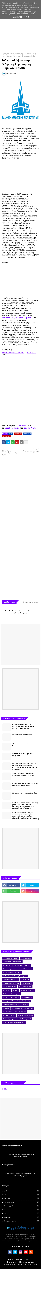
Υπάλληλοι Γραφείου (11, 1019)
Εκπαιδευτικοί (27, 983)
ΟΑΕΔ (21, 1213)
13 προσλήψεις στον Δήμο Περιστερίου (21, 745)
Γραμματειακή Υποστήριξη (13, 972)
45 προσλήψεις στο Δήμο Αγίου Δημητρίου (22, 755)
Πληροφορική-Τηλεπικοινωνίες (23, 1008)
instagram (31, 891)
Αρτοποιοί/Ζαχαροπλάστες (13, 962)
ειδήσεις (23, 425)
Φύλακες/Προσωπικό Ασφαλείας (15, 1022)
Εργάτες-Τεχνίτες (26, 987)
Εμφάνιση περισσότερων (30, 602)
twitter (31, 885)
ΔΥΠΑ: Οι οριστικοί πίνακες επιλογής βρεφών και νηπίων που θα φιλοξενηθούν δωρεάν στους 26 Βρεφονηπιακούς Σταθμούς (25, 806)
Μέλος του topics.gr (26, 1262)
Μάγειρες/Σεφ (28, 997)
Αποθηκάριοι (27, 958)
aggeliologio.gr (11, 428)
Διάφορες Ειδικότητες (11, 979)
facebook (12, 885)
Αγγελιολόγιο (31, 353)
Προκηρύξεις (18, 54)
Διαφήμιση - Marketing (12, 983)
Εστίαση (7, 990)
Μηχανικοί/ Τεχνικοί (11, 1001)
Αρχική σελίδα (7, 54)
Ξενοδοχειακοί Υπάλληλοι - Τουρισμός (16, 1004)
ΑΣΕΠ (10, 433)
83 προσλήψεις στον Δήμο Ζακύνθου (24, 793)
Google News (30, 428)
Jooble (4, 1089)
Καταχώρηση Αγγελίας (24, 1259)
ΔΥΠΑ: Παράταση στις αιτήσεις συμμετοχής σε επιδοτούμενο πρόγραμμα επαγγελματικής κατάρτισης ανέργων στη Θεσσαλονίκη (25, 816)
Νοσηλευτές (26, 1001)
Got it (26, 17)
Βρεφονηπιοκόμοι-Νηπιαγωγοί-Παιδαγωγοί (18, 969)
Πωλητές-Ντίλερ (10, 1015)
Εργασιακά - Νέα (21, 1202)
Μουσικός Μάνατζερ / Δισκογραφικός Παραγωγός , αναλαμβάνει (25, 784)
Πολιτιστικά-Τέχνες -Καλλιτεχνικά (15, 1012)
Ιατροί (16, 990)
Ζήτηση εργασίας (21, 1206)
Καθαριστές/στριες (28, 990)
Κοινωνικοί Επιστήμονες (12, 994)
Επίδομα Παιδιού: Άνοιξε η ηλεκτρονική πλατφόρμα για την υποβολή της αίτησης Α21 (23, 726)
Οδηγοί (7, 1008)
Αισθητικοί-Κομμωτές (11, 958)
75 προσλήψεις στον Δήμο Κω (22, 734)
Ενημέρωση (18, 433)
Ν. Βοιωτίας (27, 433)
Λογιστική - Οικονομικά (12, 997)
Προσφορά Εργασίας (21, 1221)
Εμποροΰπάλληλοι (10, 987)
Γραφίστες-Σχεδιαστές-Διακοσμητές (16, 976)
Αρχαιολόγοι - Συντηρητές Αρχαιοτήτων (17, 965)
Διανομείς (26, 979)
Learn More (17, 17)
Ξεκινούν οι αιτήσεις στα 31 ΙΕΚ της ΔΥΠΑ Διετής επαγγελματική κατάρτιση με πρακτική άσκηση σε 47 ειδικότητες (25, 766)
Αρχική (10, 1259)
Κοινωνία (21, 1210)
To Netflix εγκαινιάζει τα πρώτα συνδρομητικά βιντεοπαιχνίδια (23, 774)
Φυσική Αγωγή (26, 1019)
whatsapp (12, 891)
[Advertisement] (20, 28)
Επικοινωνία (11, 1262)
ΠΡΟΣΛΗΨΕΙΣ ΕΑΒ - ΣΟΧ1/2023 (13, 353)
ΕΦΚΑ (21, 1195)
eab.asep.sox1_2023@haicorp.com (17, 318)
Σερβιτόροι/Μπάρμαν (26, 1015)
